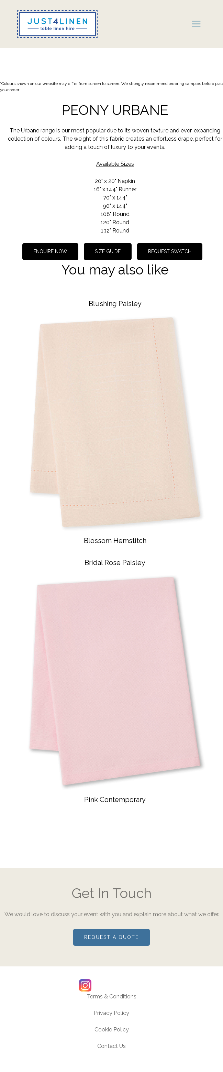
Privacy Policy (111, 1013)
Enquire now (50, 251)
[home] (56, 24)
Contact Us (111, 1046)
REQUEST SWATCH (169, 251)
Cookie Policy (111, 1029)
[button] (196, 24)
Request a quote (111, 937)
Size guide (108, 251)
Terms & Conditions (111, 996)
